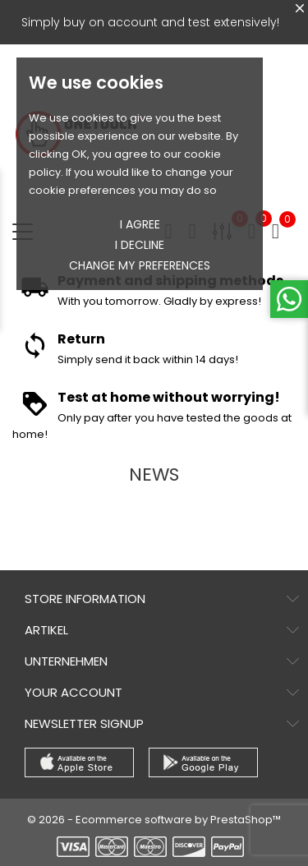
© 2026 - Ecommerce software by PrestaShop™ (154, 819)
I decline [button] (139, 245)
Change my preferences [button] (139, 265)
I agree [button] (140, 224)
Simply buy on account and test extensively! (150, 22)
